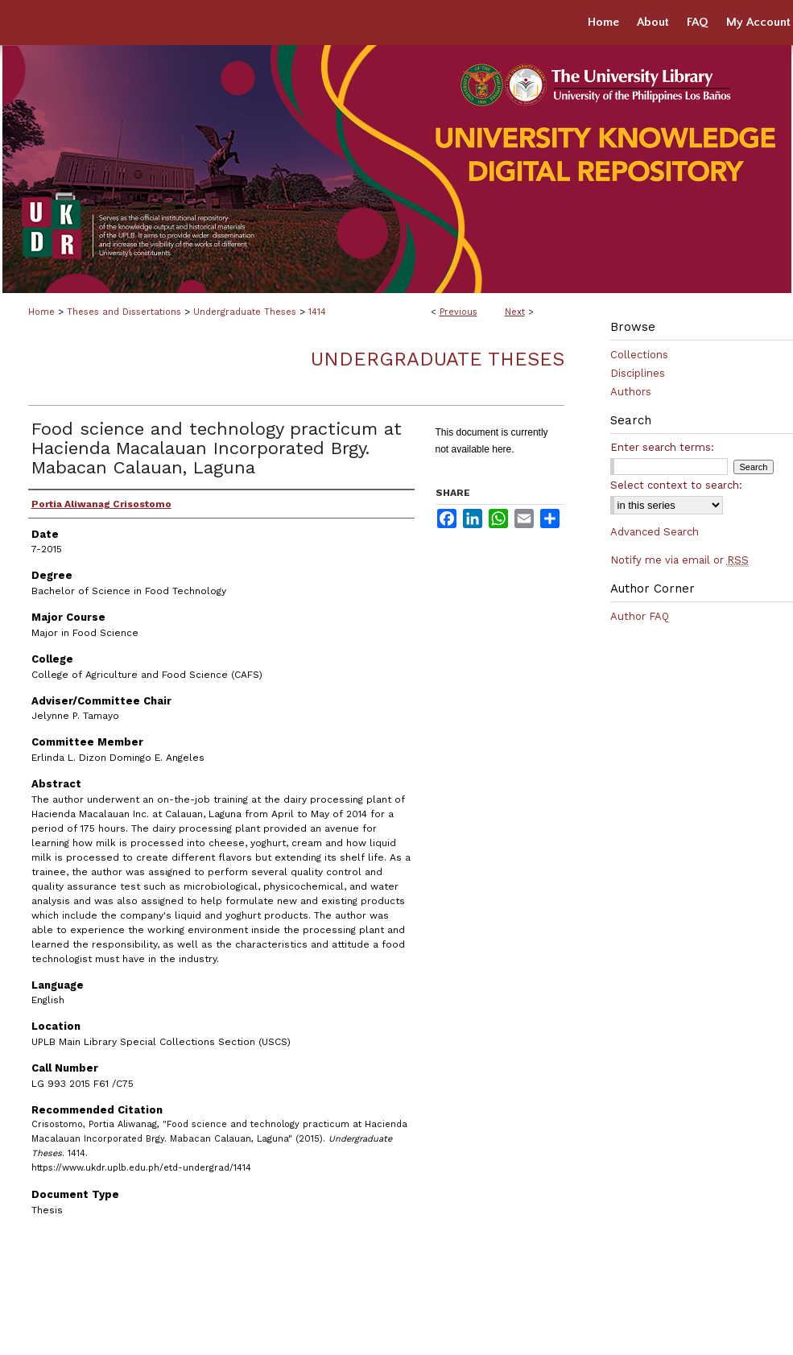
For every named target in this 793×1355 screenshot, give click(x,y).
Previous (458, 312)
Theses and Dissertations (124, 312)
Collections (639, 355)
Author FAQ (639, 616)
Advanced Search (654, 532)
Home (41, 312)
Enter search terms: (662, 447)
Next (515, 312)
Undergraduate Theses (244, 312)
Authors (630, 392)
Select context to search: (676, 485)
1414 (317, 312)
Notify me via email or (679, 560)
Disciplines (637, 373)
